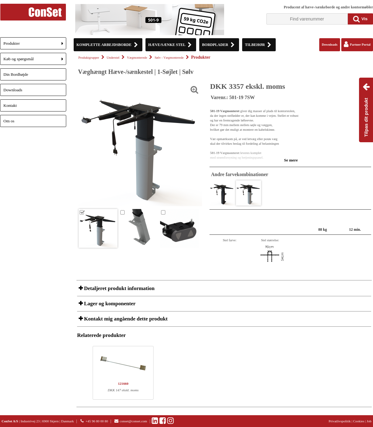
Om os (8, 121)
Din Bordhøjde (15, 74)
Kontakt (10, 105)
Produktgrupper (88, 57)
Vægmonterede (137, 57)
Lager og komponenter (109, 304)
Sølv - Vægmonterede (168, 57)
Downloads (12, 90)
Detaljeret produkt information (118, 288)
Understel (113, 57)
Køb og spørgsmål (34, 61)
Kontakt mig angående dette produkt (125, 319)
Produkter (34, 45)
